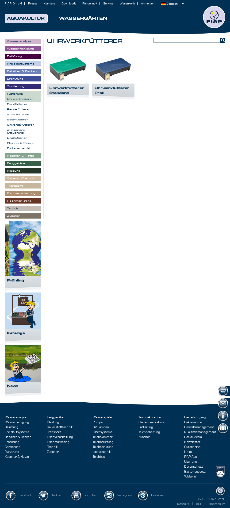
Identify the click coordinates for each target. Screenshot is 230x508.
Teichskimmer (103, 437)
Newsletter (192, 442)
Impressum (217, 504)
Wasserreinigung (17, 422)
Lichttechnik (102, 452)
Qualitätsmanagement (200, 432)
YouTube (90, 495)
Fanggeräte (55, 417)
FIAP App (190, 457)
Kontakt (183, 504)
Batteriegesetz (195, 471)
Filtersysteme (102, 432)
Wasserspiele (102, 417)
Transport (54, 432)
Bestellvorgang (195, 417)
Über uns (190, 462)
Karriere (49, 3)
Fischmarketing (58, 442)
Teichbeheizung (149, 432)
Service (108, 3)
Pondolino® (89, 3)
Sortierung (12, 447)
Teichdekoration (149, 417)
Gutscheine (192, 447)
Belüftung (11, 427)
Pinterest (158, 495)
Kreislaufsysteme (17, 432)
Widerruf (190, 476)
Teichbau (99, 457)
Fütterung (12, 452)
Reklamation (193, 422)
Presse (33, 3)
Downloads (68, 3)
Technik (52, 447)
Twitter (57, 495)
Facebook (25, 495)
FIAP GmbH (13, 3)
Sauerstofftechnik (60, 427)
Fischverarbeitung (60, 437)
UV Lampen (101, 427)
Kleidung (53, 422)
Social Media (193, 437)
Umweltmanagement (199, 427)
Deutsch (172, 4)
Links (188, 452)
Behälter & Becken (18, 437)
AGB (199, 504)
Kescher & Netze (17, 457)
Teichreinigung (103, 447)
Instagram (124, 495)
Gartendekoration (151, 422)
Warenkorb (127, 3)
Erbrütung (12, 442)
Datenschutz (193, 467)
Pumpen (98, 422)
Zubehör (53, 452)
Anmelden (147, 3)
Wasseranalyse (15, 417)
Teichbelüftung (103, 442)
